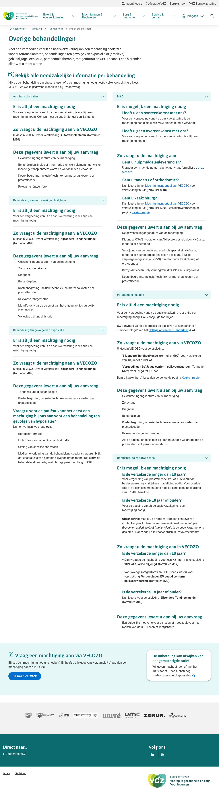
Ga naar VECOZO (24, 676)
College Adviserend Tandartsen (169, 330)
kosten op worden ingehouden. (172, 675)
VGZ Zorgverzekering (202, 3)
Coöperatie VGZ (156, 3)
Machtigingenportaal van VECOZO (167, 185)
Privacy (6, 773)
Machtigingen (56, 29)
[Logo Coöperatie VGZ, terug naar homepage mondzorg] (21, 16)
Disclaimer (20, 773)
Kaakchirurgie (141, 212)
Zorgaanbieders (132, 3)
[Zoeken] (212, 16)
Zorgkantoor (178, 3)
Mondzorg (37, 29)
